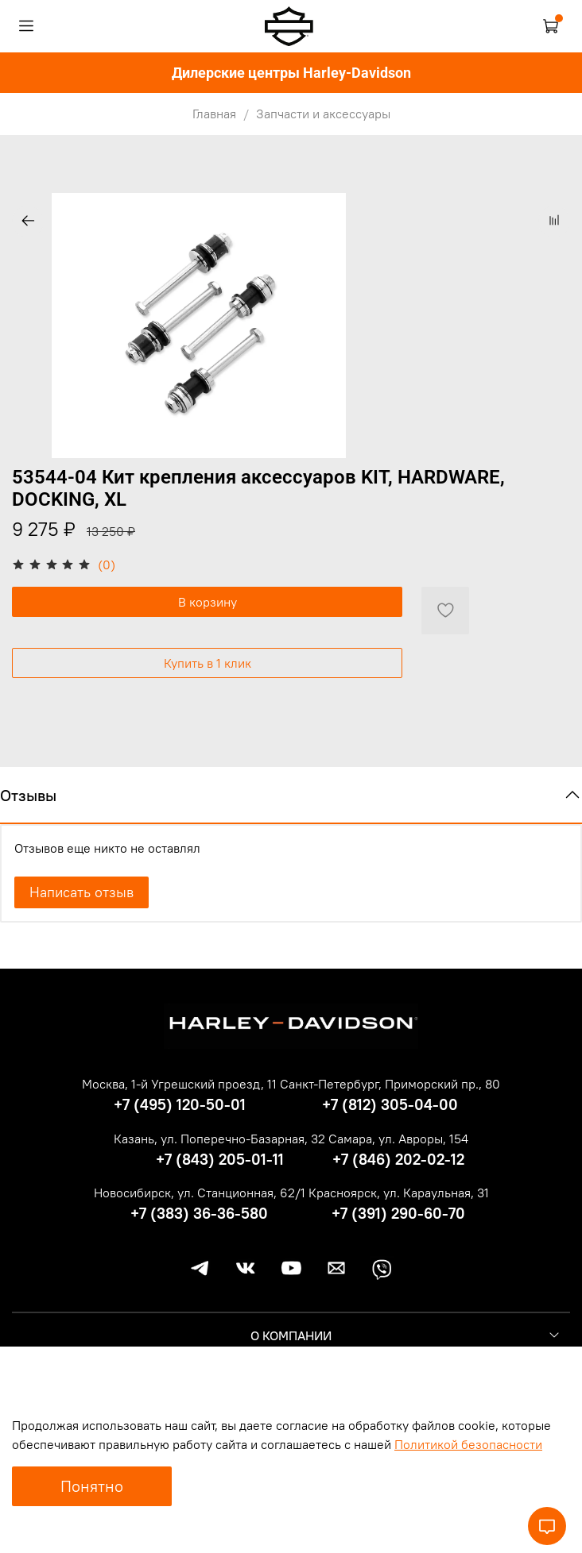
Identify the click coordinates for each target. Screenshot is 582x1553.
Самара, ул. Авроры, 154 (398, 1138)
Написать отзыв (81, 892)
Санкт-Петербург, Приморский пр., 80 (390, 1084)
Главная (214, 113)
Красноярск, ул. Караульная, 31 (398, 1192)
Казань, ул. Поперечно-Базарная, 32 (219, 1138)
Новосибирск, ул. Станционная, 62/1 (199, 1192)
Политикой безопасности (468, 1444)
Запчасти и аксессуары (323, 113)
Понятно (91, 1486)
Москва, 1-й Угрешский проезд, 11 (179, 1084)
